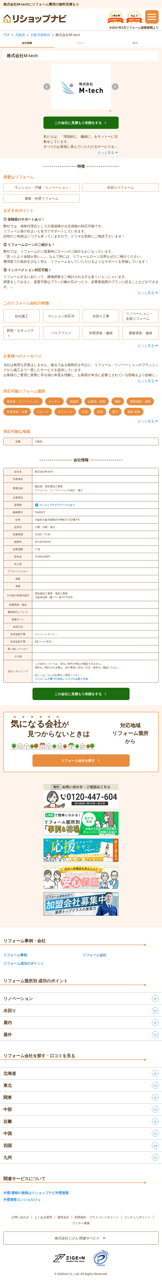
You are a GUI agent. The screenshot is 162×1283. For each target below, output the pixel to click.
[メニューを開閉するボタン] (152, 17)
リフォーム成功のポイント (23, 963)
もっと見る (108, 152)
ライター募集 (81, 1223)
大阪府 (20, 34)
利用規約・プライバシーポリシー (96, 1217)
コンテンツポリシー (137, 1217)
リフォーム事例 (15, 955)
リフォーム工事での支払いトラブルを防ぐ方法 (61, 679)
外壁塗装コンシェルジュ (21, 1199)
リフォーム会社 (94, 955)
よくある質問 (43, 1217)
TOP (6, 34)
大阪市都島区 (40, 34)
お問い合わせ (20, 1217)
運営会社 (63, 1217)
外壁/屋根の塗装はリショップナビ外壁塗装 (36, 1192)
